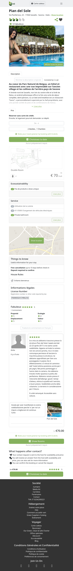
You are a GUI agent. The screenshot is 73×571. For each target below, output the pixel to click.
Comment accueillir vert (36, 512)
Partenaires (36, 494)
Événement (36, 518)
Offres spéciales (36, 533)
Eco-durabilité (36, 538)
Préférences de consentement (37, 556)
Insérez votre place (36, 507)
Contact (36, 497)
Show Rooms (36, 441)
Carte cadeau (37, 3)
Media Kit (36, 489)
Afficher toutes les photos (54, 65)
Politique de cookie (36, 554)
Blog (36, 541)
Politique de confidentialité (36, 551)
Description (15, 74)
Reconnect (36, 528)
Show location (57, 15)
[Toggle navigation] (61, 3)
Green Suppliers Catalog (36, 515)
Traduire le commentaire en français (36, 328)
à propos (36, 487)
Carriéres (36, 492)
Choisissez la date (36, 139)
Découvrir (36, 536)
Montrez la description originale (28, 80)
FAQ (36, 510)
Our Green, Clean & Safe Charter (36, 531)
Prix (12, 110)
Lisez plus (36, 106)
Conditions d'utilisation (36, 549)
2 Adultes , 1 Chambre (36, 129)
